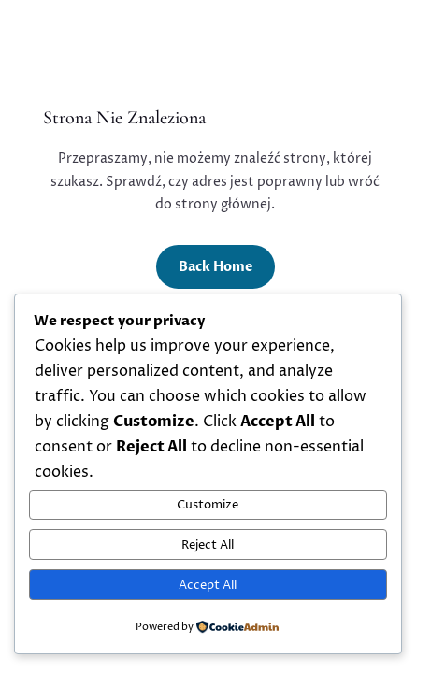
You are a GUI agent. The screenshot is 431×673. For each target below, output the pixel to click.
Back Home (215, 267)
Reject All (207, 545)
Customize (207, 504)
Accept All (208, 585)
